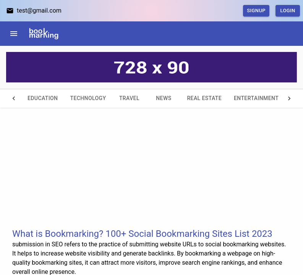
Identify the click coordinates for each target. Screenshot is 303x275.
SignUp (256, 11)
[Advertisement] (151, 174)
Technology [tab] (88, 98)
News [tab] (163, 98)
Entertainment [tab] (256, 98)
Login (287, 11)
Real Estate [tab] (204, 98)
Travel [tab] (129, 98)
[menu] (14, 33)
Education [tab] (42, 98)
